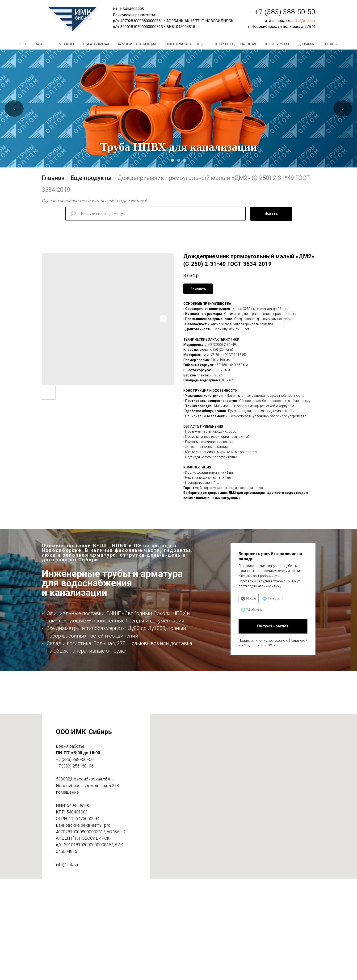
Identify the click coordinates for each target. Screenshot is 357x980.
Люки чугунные (277, 44)
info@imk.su (304, 20)
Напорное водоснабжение (235, 44)
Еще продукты (91, 178)
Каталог (41, 44)
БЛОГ (23, 44)
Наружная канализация (136, 44)
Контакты (329, 44)
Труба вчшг (65, 44)
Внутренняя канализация (185, 44)
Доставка (306, 44)
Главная (53, 178)
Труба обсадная (96, 44)
